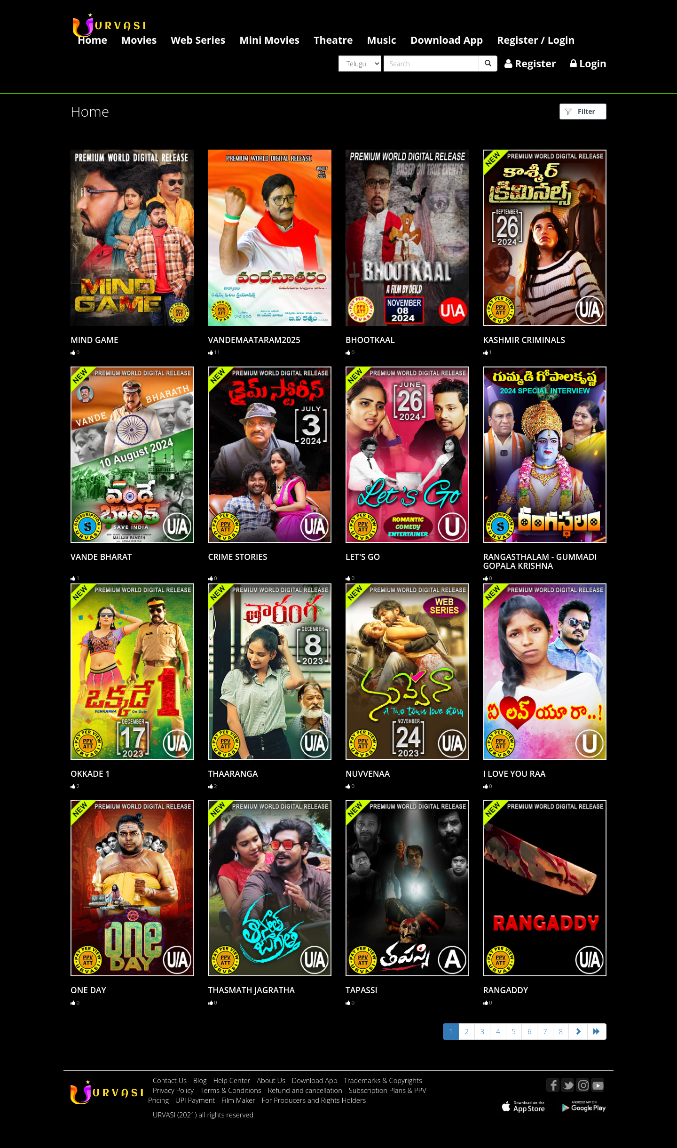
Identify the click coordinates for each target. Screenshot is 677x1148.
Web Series (198, 40)
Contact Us (170, 1080)
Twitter (567, 1085)
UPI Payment (196, 1100)
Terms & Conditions (231, 1090)
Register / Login (536, 40)
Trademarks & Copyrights (383, 1080)
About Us (272, 1080)
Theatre (333, 40)
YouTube (597, 1085)
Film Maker (239, 1100)
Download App (446, 40)
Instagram (582, 1085)
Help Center (231, 1080)
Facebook (552, 1085)
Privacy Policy (174, 1090)
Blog (200, 1080)
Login (588, 63)
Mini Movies (269, 40)
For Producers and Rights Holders (314, 1100)
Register (530, 63)
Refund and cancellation (306, 1090)
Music (381, 40)
